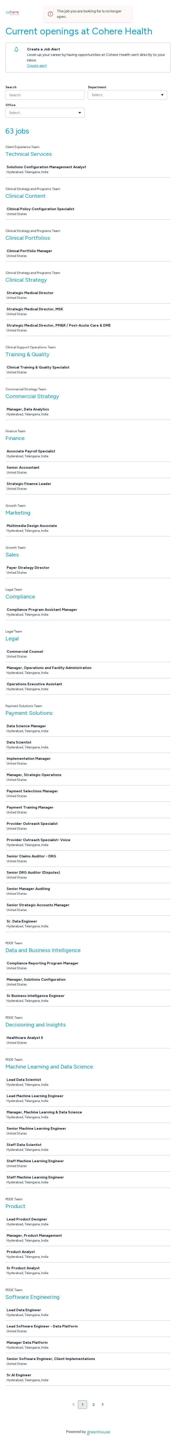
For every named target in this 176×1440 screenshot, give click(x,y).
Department (97, 87)
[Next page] (103, 1405)
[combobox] (92, 94)
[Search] (45, 94)
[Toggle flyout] (162, 95)
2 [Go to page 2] (94, 1404)
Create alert (37, 65)
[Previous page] (73, 1405)
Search (11, 87)
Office (11, 105)
